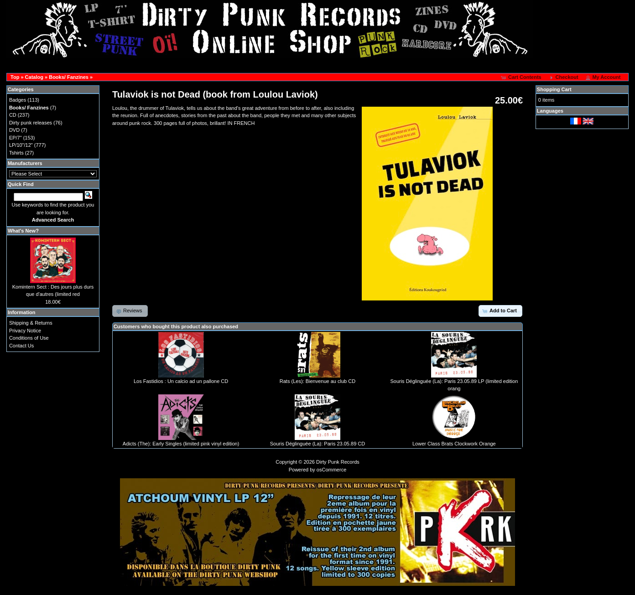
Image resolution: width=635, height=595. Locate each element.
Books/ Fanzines (68, 77)
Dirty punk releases (30, 122)
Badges (17, 100)
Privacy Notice (25, 330)
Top (14, 77)
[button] (522, 77)
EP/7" (15, 137)
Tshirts (16, 152)
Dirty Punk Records (337, 462)
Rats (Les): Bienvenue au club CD (317, 381)
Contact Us (21, 345)
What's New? (23, 230)
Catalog (34, 77)
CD (12, 115)
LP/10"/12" (21, 145)
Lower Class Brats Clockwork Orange (454, 443)
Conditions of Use (29, 338)
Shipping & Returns (30, 323)
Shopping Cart (554, 89)
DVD (14, 130)
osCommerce (331, 469)
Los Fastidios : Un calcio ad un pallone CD (181, 381)
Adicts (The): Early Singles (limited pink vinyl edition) (181, 443)
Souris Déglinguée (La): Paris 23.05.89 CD (317, 443)
